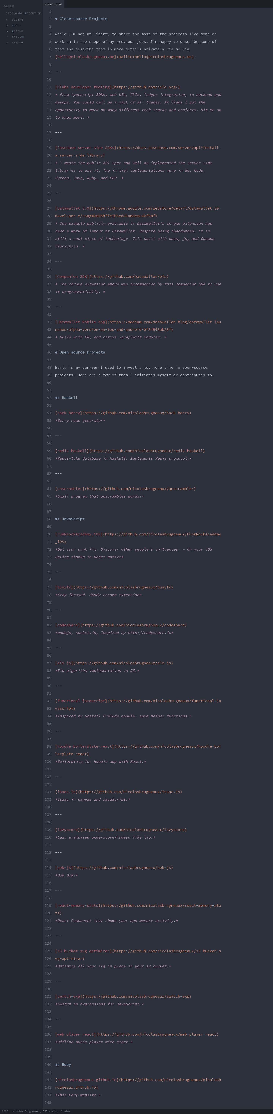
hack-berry (68, 413)
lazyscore (67, 829)
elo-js (64, 663)
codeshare (67, 625)
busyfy (64, 587)
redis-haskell (72, 451)
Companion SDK (72, 276)
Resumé (17, 42)
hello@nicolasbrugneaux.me (85, 56)
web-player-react (75, 1034)
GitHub (17, 31)
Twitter (18, 37)
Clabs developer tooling (83, 87)
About (16, 25)
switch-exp (68, 996)
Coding (17, 20)
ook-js (64, 867)
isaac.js (66, 792)
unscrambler (69, 488)
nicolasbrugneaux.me (24, 13)
